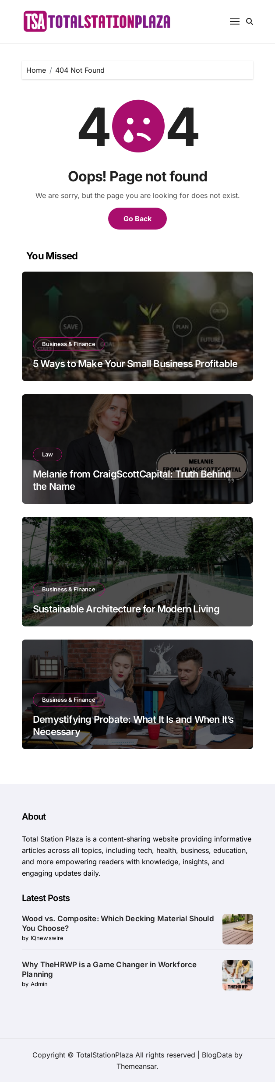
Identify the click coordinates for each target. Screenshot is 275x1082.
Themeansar (136, 1066)
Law (47, 454)
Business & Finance (68, 343)
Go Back (137, 218)
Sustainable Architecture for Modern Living (126, 609)
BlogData (217, 1054)
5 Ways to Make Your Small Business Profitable (135, 363)
